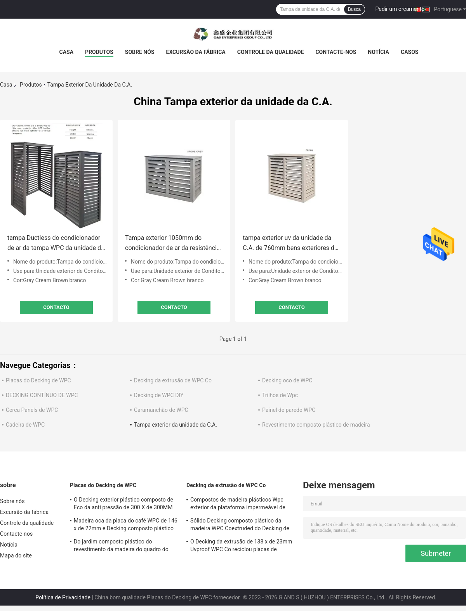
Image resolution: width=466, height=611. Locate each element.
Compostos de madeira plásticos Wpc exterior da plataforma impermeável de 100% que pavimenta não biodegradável (238, 504)
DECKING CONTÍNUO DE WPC (42, 395)
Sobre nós (140, 52)
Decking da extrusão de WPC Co (173, 380)
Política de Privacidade (62, 597)
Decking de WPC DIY (158, 395)
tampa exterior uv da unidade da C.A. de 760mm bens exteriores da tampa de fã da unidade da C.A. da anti (290, 243)
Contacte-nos (335, 52)
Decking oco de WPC (287, 380)
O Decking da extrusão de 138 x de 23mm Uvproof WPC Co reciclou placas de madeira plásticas (241, 546)
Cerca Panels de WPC (32, 410)
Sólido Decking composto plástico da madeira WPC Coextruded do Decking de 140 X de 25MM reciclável (239, 525)
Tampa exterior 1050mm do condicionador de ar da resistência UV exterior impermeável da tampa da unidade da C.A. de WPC (173, 243)
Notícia (378, 52)
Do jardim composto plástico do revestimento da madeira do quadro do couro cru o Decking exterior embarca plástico (121, 546)
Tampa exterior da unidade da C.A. (175, 425)
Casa (66, 52)
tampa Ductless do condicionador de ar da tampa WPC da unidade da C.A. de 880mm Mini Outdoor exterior (55, 243)
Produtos (99, 52)
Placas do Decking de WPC (38, 380)
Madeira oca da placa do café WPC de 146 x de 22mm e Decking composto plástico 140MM (125, 525)
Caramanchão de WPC (161, 410)
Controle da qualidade (270, 52)
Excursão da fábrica (196, 52)
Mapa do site (16, 555)
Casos (409, 52)
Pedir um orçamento (400, 9)
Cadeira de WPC (25, 425)
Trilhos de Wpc (280, 395)
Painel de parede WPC (288, 410)
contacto (56, 307)
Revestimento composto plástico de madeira (316, 425)
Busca (354, 9)
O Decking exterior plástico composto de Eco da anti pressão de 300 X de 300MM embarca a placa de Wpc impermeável (123, 504)
